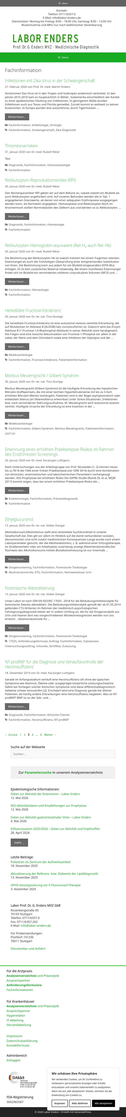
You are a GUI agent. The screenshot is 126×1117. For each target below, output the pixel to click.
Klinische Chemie (58, 715)
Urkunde (42, 646)
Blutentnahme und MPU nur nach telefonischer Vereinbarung (61, 25)
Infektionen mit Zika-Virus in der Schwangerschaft (50, 80)
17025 (13, 641)
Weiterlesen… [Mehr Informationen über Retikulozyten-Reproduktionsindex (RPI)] (17, 216)
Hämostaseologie (58, 165)
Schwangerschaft (43, 130)
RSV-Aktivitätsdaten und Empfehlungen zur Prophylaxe (48, 806)
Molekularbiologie (20, 355)
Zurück (11, 735)
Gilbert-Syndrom (42, 428)
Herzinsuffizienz (42, 720)
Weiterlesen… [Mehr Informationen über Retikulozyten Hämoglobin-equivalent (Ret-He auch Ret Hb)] (17, 281)
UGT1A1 (10, 433)
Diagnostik (16, 165)
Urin (88, 572)
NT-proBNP (61, 720)
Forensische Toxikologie (71, 567)
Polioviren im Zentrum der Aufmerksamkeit (41, 862)
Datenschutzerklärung (22, 1041)
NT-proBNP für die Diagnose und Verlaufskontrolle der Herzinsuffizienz (54, 664)
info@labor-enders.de (66, 18)
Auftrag (54, 641)
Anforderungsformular (33, 641)
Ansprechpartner (18, 980)
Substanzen (91, 641)
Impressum (14, 1036)
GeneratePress (82, 1112)
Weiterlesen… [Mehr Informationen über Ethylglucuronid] (17, 559)
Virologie (56, 125)
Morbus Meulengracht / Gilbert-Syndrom (42, 375)
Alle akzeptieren (103, 1103)
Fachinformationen (20, 990)
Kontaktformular (18, 1045)
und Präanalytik (33, 976)
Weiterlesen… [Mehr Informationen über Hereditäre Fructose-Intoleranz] (17, 346)
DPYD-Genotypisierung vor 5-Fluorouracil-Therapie (46, 885)
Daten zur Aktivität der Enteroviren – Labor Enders (45, 794)
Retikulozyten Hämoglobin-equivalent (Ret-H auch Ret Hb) (58, 245)
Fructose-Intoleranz (44, 360)
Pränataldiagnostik (65, 498)
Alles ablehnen (80, 1103)
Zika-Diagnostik (66, 130)
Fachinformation (19, 125)
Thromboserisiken (21, 145)
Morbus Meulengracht (69, 428)
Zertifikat (55, 646)
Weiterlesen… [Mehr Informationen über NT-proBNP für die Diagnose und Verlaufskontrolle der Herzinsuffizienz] (17, 706)
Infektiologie (40, 125)
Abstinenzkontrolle (21, 572)
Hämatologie (55, 224)
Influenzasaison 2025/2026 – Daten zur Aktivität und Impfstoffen (55, 829)
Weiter (50, 735)
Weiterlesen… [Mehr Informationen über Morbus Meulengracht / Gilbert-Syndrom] (17, 415)
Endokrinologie (19, 498)
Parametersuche (38, 772)
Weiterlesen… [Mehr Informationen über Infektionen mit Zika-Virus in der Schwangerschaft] (17, 117)
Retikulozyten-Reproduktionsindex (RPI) (40, 180)
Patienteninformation (73, 360)
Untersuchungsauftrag (20, 646)
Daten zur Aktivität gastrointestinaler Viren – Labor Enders (51, 817)
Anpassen (59, 1103)
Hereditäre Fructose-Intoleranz (33, 310)
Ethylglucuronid (19, 519)
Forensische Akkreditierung (29, 588)
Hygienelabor (16, 1015)
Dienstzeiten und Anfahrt (28, 949)
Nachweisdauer (74, 572)
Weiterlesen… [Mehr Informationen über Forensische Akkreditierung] (17, 628)
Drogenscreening (20, 567)
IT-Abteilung (15, 1020)
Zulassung (69, 646)
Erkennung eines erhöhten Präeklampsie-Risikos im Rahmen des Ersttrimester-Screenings (59, 451)
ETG (37, 572)
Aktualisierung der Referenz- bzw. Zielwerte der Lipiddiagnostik (54, 874)
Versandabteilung (19, 1025)
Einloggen (14, 1060)
